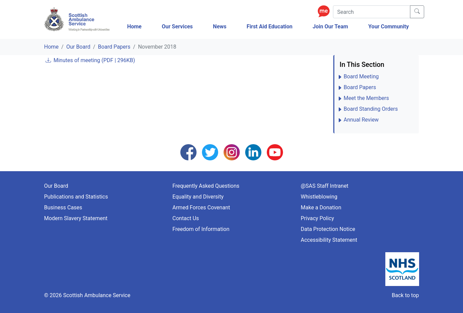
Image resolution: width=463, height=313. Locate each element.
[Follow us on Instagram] (232, 152)
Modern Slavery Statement (76, 218)
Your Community (388, 26)
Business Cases (63, 207)
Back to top (405, 295)
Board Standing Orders (371, 109)
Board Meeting (361, 76)
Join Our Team (330, 26)
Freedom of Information (201, 229)
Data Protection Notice (328, 229)
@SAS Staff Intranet (325, 186)
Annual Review (361, 119)
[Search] (371, 11)
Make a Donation (321, 207)
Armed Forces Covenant (201, 207)
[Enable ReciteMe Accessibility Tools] (325, 11)
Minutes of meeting (94, 60)
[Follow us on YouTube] (275, 152)
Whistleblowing (319, 196)
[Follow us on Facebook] (188, 152)
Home (134, 26)
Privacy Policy (317, 218)
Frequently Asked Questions (206, 186)
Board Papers (114, 47)
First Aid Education (269, 26)
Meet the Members (366, 98)
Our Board (78, 47)
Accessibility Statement (329, 240)
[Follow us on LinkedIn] (253, 152)
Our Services (177, 26)
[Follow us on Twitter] (210, 152)
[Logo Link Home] (78, 19)
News (220, 26)
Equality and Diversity (198, 196)
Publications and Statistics (76, 196)
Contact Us (186, 218)
